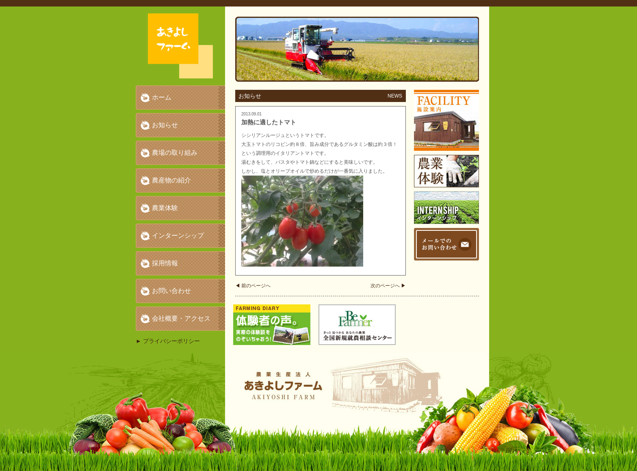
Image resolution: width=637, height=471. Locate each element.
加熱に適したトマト (268, 122)
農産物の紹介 (171, 180)
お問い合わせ (171, 290)
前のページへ (253, 286)
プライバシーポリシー (171, 341)
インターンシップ (178, 235)
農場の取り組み (174, 152)
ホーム (161, 97)
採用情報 (165, 263)
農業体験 (165, 207)
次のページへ (388, 286)
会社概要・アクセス (181, 318)
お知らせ (165, 125)
